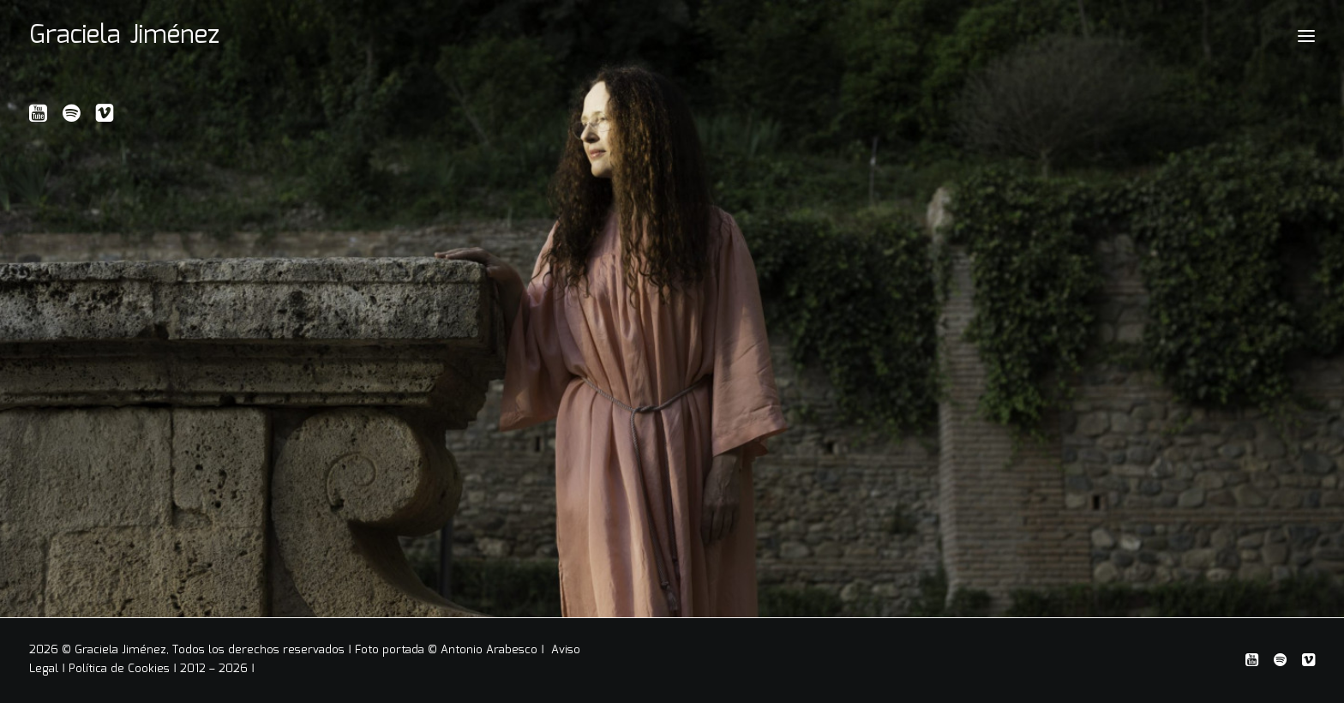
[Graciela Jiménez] (124, 36)
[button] (38, 119)
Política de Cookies (119, 669)
